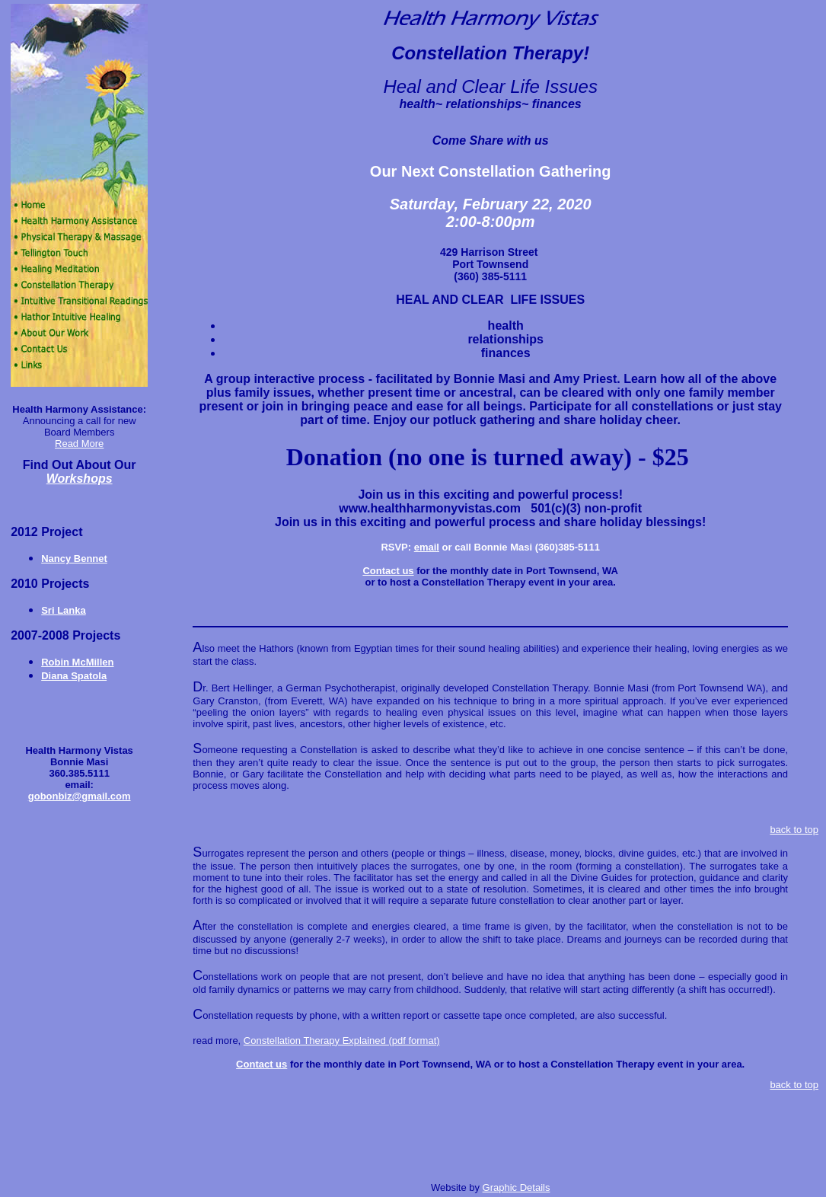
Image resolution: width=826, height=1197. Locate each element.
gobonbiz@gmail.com (79, 796)
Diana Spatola (74, 675)
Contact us (387, 570)
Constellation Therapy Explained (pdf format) (342, 1040)
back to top (794, 829)
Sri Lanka (63, 610)
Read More (79, 443)
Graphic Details (516, 1187)
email (426, 547)
